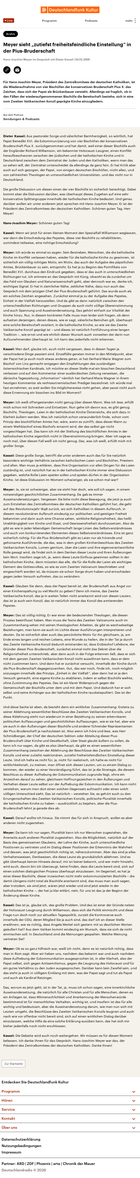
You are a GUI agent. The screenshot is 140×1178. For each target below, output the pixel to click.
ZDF (31, 1163)
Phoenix (44, 1163)
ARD (22, 1163)
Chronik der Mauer (79, 1163)
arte (58, 1163)
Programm (49, 20)
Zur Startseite (13, 1063)
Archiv (10, 34)
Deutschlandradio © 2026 (24, 1170)
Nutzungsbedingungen (21, 1145)
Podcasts (91, 20)
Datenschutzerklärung (21, 1139)
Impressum (11, 1152)
